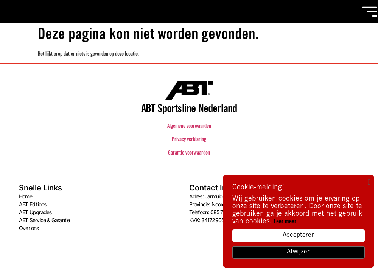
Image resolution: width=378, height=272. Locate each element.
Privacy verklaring (189, 139)
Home (25, 196)
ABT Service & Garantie (44, 220)
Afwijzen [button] (299, 252)
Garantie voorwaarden (189, 153)
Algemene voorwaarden (189, 126)
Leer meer (285, 222)
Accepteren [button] (299, 235)
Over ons (29, 228)
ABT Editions (32, 204)
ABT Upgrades (35, 212)
